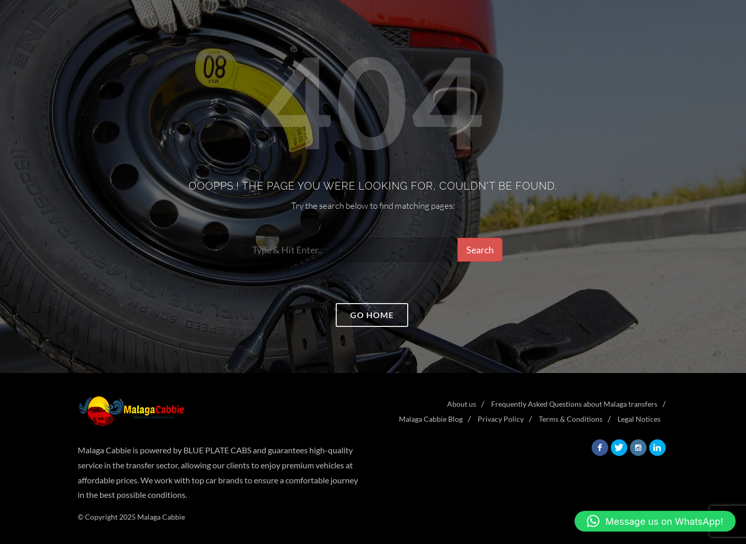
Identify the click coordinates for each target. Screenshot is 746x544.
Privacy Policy (501, 418)
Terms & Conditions (570, 418)
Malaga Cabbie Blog (431, 418)
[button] (655, 521)
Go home (372, 315)
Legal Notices (639, 418)
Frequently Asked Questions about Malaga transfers (574, 403)
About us (461, 403)
